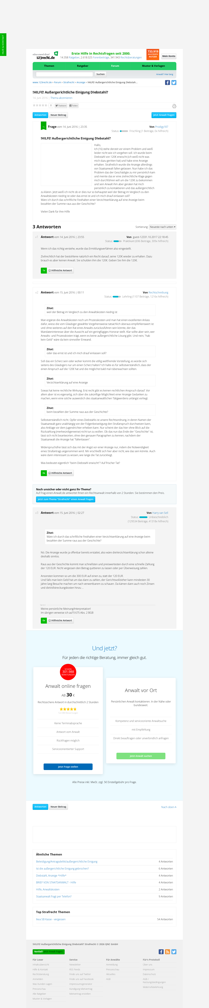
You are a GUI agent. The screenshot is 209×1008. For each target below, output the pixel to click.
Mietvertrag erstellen (80, 994)
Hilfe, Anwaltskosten (47, 889)
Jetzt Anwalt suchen (141, 755)
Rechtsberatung (41, 974)
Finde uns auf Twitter (80, 974)
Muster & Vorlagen (153, 66)
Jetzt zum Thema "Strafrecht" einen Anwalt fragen (65, 499)
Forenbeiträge (101, 57)
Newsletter (75, 965)
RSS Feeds (74, 970)
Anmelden (38, 979)
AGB (108, 979)
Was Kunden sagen (42, 984)
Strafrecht (68, 82)
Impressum (148, 970)
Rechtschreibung (158, 292)
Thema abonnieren (61, 98)
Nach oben (168, 807)
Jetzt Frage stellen (68, 766)
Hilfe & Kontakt (3, 44)
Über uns (147, 965)
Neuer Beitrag (58, 115)
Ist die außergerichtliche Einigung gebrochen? (62, 868)
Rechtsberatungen (131, 57)
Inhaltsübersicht (41, 965)
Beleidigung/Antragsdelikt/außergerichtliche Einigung (66, 861)
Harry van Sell (160, 513)
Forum (115, 66)
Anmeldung (112, 965)
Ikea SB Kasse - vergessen (50, 919)
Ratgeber (74, 57)
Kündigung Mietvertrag (80, 989)
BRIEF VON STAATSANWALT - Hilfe (56, 882)
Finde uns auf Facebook (81, 979)
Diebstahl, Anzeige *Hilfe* (51, 875)
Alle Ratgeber (39, 994)
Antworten (40, 115)
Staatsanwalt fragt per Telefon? (54, 896)
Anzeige (81, 82)
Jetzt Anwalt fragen (164, 115)
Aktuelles (110, 974)
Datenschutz (149, 974)
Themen (49, 66)
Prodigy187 (161, 127)
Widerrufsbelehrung (153, 987)
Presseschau (39, 989)
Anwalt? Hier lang (164, 74)
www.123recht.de (42, 82)
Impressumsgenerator (80, 984)
